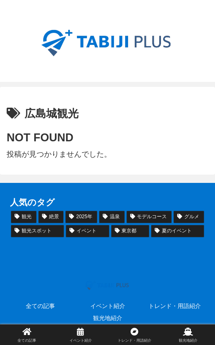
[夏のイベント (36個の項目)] (177, 231)
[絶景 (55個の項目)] (51, 217)
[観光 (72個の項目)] (24, 217)
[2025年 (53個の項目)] (81, 217)
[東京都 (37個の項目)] (130, 231)
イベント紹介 (107, 306)
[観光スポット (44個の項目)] (37, 231)
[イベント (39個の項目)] (87, 231)
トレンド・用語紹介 (174, 306)
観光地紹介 (107, 318)
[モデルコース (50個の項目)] (149, 217)
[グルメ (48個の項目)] (188, 217)
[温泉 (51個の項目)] (112, 217)
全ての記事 (40, 306)
